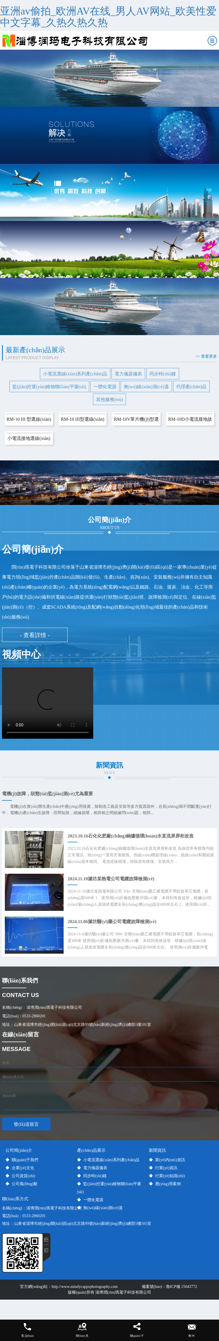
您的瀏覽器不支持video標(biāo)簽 (47, 703)
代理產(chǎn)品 (191, 386)
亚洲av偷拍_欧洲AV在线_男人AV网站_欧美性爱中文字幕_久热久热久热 (108, 16)
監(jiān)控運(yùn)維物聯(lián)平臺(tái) (49, 386)
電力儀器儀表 (128, 373)
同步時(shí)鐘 (162, 373)
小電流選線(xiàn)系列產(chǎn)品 (75, 373)
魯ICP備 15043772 (182, 1286)
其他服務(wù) (109, 399)
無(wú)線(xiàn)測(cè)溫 (146, 386)
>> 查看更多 (206, 356)
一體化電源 (105, 386)
